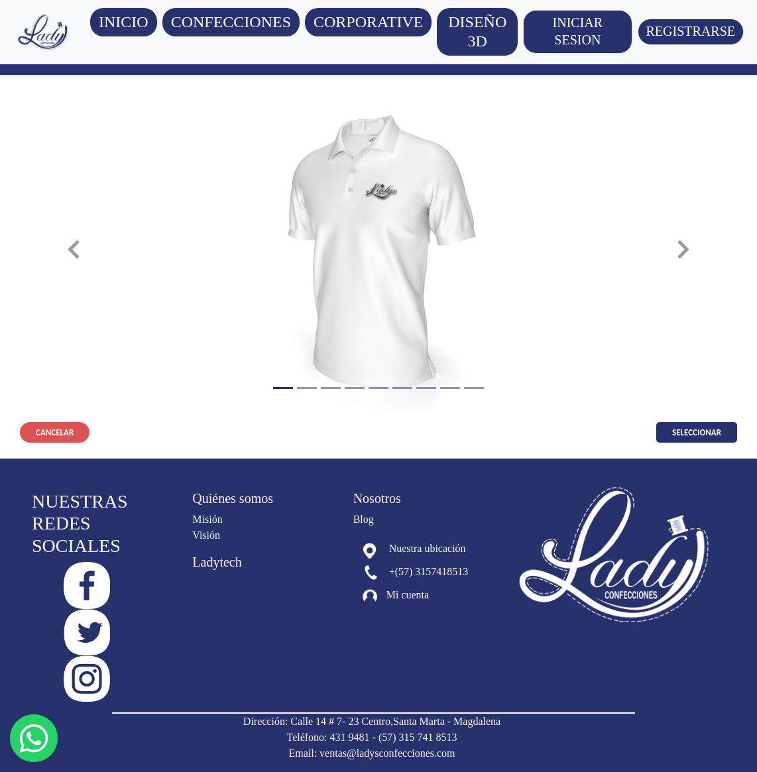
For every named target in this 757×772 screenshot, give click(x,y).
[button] (231, 22)
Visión (206, 535)
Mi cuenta (407, 595)
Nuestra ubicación (427, 548)
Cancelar (55, 432)
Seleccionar (696, 432)
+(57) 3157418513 (429, 571)
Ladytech (216, 562)
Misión (207, 519)
